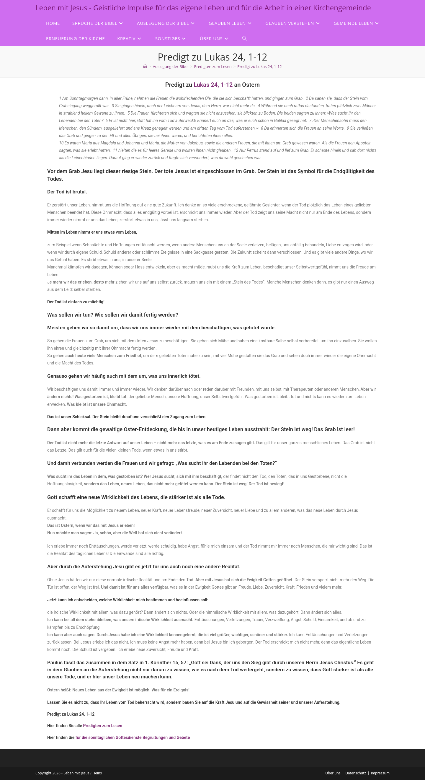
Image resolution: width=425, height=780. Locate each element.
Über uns (332, 773)
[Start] (145, 66)
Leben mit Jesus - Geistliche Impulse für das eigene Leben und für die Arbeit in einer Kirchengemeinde (203, 7)
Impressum (380, 773)
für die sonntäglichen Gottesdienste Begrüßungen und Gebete (133, 737)
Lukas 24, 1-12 (214, 84)
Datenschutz (355, 773)
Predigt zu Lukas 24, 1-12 (259, 66)
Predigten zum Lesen (102, 725)
